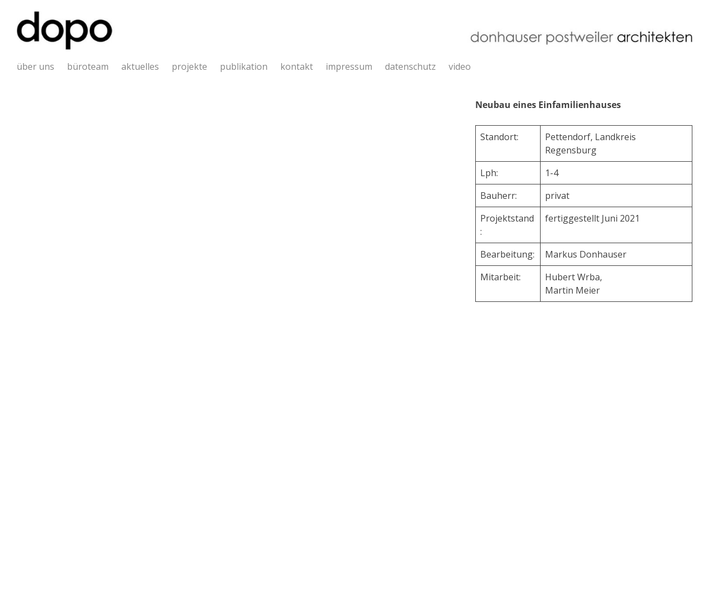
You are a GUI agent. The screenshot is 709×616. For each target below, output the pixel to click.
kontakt (296, 66)
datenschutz (410, 66)
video (460, 66)
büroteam (88, 66)
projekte (189, 66)
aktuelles (140, 66)
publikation (244, 66)
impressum (349, 66)
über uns (35, 66)
